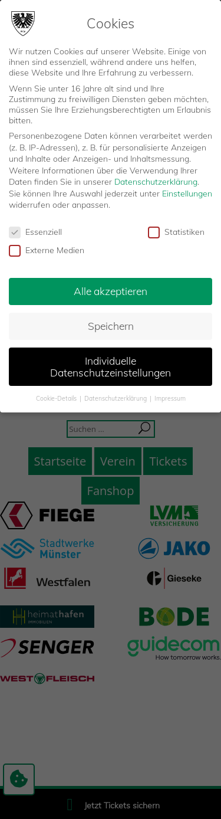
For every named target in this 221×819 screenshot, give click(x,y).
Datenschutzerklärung (155, 181)
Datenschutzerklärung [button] (116, 398)
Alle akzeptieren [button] (110, 290)
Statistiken (176, 232)
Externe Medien (46, 250)
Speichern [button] (111, 325)
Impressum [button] (170, 398)
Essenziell (35, 232)
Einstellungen (187, 193)
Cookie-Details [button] (57, 398)
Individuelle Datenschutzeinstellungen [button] (110, 366)
